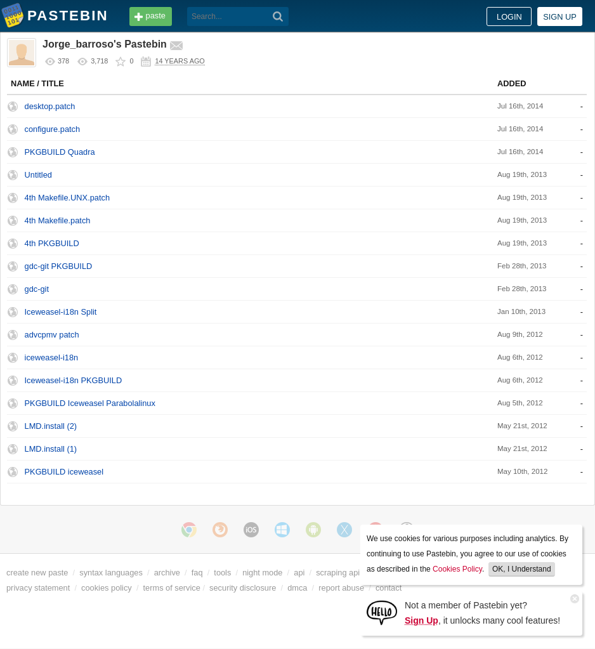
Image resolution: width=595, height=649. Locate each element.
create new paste (37, 572)
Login (509, 17)
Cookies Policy (457, 569)
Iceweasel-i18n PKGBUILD (73, 380)
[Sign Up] (382, 611)
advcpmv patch (52, 334)
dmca (297, 588)
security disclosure (242, 588)
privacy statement (38, 588)
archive (167, 572)
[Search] (278, 16)
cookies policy (106, 588)
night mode (262, 572)
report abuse (341, 588)
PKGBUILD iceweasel (64, 471)
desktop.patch (50, 106)
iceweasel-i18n (52, 357)
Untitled (38, 175)
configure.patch (53, 129)
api (299, 572)
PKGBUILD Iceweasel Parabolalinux (90, 403)
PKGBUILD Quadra (60, 152)
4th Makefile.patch (58, 220)
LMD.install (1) (51, 449)
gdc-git (37, 289)
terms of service (171, 588)
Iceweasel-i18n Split (61, 312)
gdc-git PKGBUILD (59, 266)
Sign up (560, 17)
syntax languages (111, 572)
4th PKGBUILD (52, 243)
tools (222, 572)
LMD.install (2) (51, 426)
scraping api (338, 572)
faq (197, 572)
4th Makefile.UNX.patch (67, 197)
